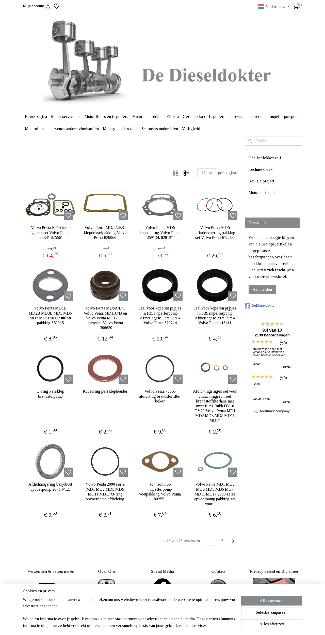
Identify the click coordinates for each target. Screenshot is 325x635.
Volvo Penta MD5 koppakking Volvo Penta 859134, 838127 (160, 232)
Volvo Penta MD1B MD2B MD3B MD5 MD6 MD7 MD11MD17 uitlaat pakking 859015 (50, 315)
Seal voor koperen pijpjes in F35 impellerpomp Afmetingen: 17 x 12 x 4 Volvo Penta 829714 (160, 315)
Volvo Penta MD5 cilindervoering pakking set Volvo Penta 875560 (214, 232)
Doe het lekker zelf (265, 158)
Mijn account (37, 6)
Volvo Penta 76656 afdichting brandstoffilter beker (160, 396)
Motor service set (65, 116)
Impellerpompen (283, 116)
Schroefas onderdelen (160, 129)
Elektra (173, 116)
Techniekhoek (260, 169)
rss (187, 620)
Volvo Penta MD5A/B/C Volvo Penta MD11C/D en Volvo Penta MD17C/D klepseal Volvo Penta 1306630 (105, 318)
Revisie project (261, 181)
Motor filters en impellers (106, 116)
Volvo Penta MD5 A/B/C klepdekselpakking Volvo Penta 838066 (105, 232)
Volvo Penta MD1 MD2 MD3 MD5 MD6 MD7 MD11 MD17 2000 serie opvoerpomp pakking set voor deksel (214, 494)
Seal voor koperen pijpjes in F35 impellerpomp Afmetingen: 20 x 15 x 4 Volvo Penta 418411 (214, 315)
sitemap (179, 620)
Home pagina (36, 116)
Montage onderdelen (120, 129)
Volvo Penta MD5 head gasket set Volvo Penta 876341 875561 (50, 232)
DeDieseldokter (260, 306)
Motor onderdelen (147, 116)
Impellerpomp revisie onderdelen (237, 116)
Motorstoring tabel (264, 192)
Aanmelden (262, 289)
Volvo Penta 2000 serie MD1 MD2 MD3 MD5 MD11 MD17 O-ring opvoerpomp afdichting (105, 491)
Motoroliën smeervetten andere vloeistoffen (62, 129)
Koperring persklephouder (105, 391)
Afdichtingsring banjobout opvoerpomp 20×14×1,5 (50, 486)
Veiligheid (191, 129)
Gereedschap (194, 116)
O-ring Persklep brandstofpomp (50, 393)
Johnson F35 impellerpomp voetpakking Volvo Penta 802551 (160, 491)
